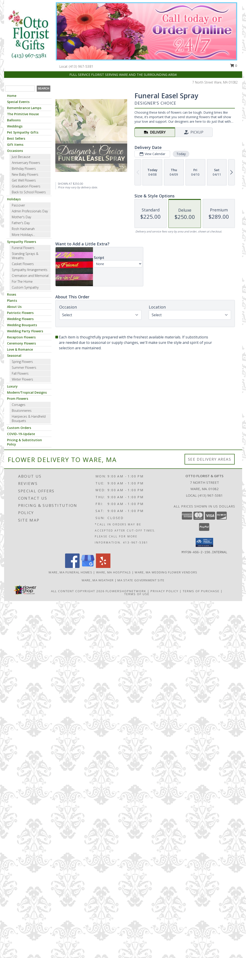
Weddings (14, 126)
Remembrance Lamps (24, 108)
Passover (18, 205)
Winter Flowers (22, 379)
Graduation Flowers (26, 186)
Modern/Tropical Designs (27, 392)
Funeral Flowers (23, 248)
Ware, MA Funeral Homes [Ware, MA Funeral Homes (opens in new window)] (70, 572)
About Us (14, 306)
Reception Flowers (21, 337)
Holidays (14, 199)
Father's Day (21, 223)
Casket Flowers (23, 264)
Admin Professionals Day (30, 211)
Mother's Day (21, 217)
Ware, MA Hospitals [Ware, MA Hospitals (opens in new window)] (113, 572)
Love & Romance (20, 349)
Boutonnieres (22, 410)
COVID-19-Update (21, 434)
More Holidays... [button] (23, 234)
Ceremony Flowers (21, 343)
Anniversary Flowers (26, 162)
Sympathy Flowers (21, 242)
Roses (11, 294)
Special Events (18, 102)
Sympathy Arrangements (29, 270)
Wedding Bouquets (22, 325)
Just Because (21, 157)
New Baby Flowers (25, 174)
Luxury (12, 386)
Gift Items (15, 144)
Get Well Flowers (24, 180)
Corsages (18, 404)
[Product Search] (20, 88)
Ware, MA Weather (98, 580)
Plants (12, 300)
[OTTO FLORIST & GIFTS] (28, 34)
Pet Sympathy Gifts (22, 132)
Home (11, 95)
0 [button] (233, 65)
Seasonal (14, 355)
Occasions (15, 150)
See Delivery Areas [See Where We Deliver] (209, 459)
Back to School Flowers (29, 192)
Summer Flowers (24, 367)
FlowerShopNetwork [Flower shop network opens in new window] (126, 591)
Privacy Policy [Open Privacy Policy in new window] (164, 591)
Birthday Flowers (24, 168)
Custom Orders (19, 428)
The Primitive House (23, 114)
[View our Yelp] (103, 567)
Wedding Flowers (20, 319)
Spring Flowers (22, 361)
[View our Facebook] (72, 567)
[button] (204, 542)
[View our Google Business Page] (87, 567)
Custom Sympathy (25, 287)
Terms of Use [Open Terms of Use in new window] (136, 594)
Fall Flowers (20, 373)
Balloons (14, 120)
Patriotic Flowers (20, 313)
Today (180, 154)
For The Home (22, 281)
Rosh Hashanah (23, 229)
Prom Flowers (17, 398)
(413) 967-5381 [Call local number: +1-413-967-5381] (81, 66)
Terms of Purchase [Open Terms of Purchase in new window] (201, 591)
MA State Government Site (140, 580)
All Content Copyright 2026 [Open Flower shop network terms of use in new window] (78, 591)
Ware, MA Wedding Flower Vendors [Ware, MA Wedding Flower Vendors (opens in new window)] (166, 572)
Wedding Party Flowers (25, 331)
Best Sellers (16, 138)
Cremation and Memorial (30, 275)
